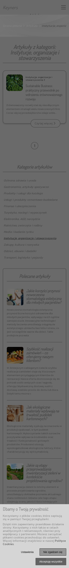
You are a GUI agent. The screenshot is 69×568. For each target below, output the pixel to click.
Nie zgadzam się (53, 552)
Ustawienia (27, 552)
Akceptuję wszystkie (50, 561)
